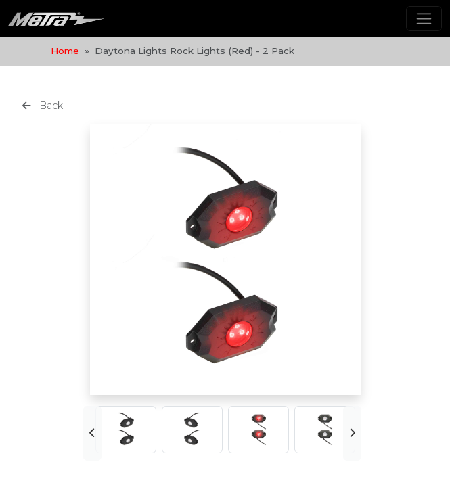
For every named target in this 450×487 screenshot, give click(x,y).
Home (65, 50)
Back (42, 105)
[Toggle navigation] (424, 18)
